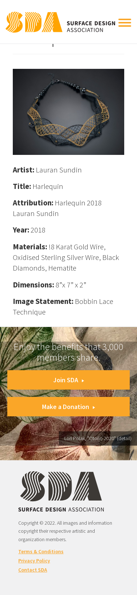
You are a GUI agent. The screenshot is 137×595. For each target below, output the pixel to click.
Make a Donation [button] (68, 406)
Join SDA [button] (68, 380)
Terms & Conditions (41, 551)
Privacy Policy (34, 560)
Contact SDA (32, 569)
